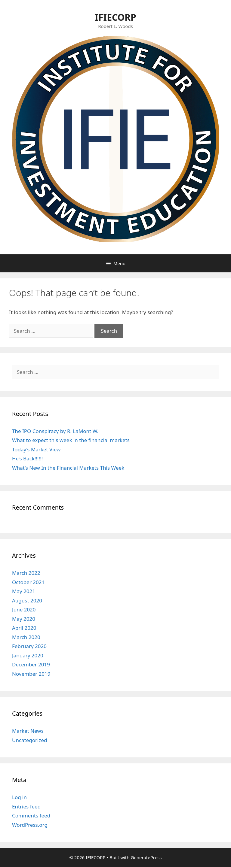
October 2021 (28, 582)
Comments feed (31, 815)
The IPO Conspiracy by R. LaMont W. (55, 431)
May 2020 (23, 618)
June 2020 (24, 609)
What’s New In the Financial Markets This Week (68, 467)
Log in (19, 797)
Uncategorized (29, 740)
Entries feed (26, 806)
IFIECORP (115, 17)
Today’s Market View (36, 449)
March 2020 (26, 637)
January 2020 (27, 655)
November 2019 (31, 673)
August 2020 (27, 600)
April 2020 (24, 627)
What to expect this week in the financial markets (71, 440)
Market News (28, 730)
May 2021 (23, 591)
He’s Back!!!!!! (27, 458)
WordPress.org (30, 824)
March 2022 (26, 572)
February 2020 (29, 646)
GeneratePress (146, 857)
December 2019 (31, 664)
